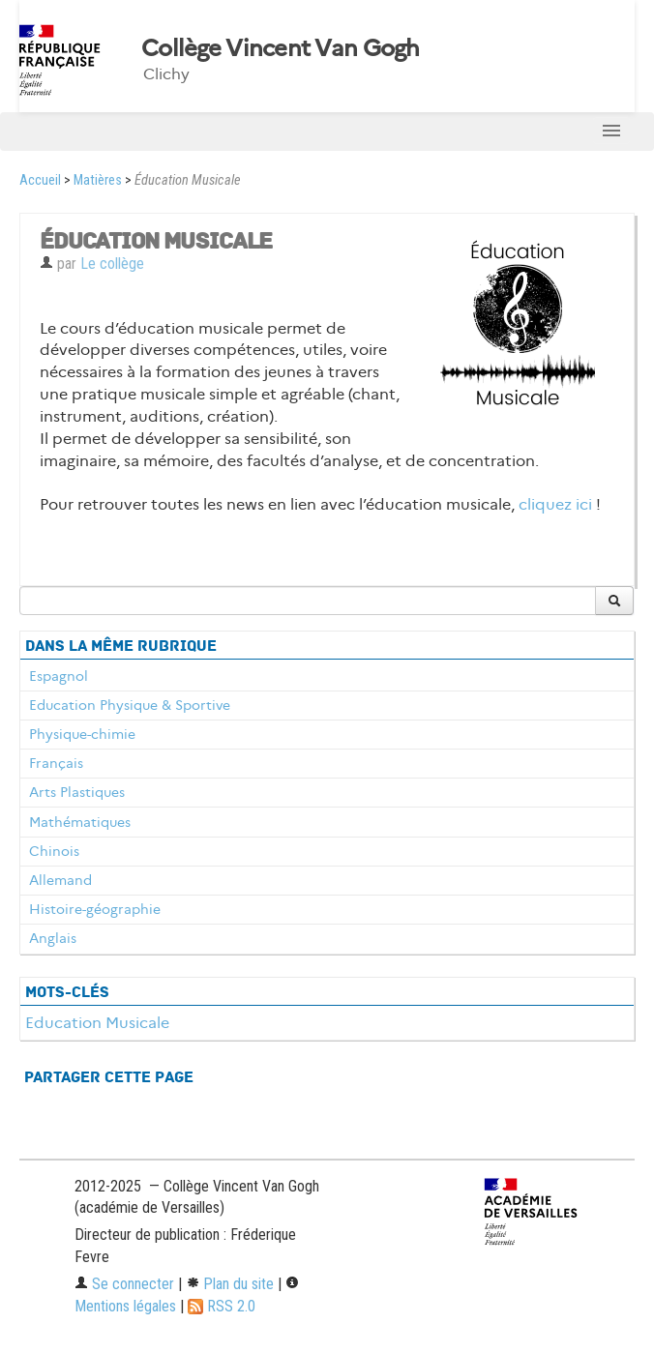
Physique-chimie (82, 734)
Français (56, 763)
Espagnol (58, 676)
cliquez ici (555, 504)
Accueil (40, 180)
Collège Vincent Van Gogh (280, 48)
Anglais (52, 938)
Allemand (60, 880)
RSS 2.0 (221, 1306)
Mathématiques (80, 822)
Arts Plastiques (77, 792)
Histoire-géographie (95, 909)
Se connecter (124, 1284)
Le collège (112, 263)
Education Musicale (97, 1023)
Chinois (54, 851)
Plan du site (230, 1284)
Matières (98, 180)
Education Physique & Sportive (129, 705)
